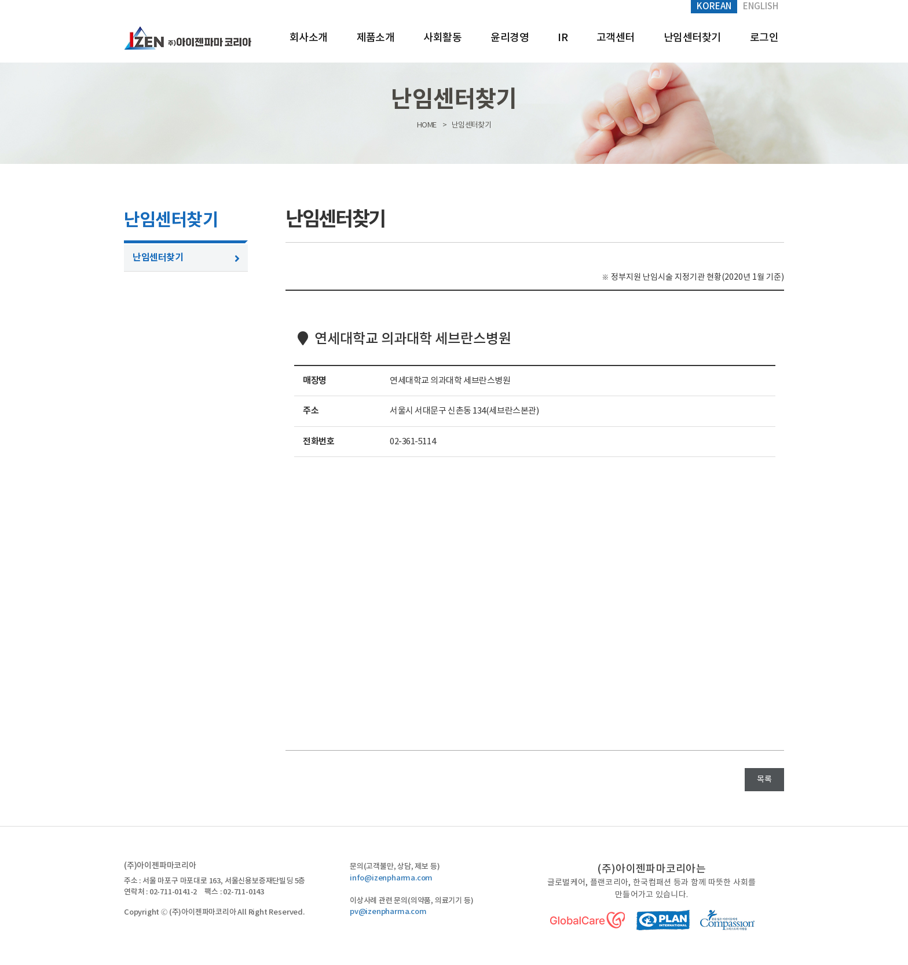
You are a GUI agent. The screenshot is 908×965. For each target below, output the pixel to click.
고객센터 (615, 38)
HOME (426, 125)
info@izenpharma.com (391, 878)
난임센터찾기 (692, 38)
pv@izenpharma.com (388, 911)
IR (563, 38)
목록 (764, 779)
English (760, 7)
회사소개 (309, 38)
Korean (714, 7)
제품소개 (376, 38)
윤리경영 (509, 38)
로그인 (764, 38)
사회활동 (442, 38)
